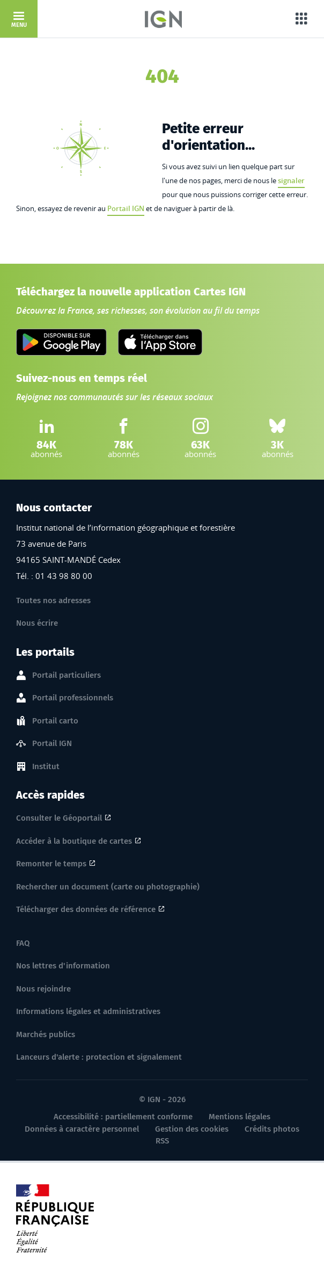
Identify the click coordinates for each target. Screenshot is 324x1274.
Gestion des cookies (192, 1129)
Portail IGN (125, 208)
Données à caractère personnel (82, 1129)
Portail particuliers (66, 675)
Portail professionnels (72, 698)
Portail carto (55, 721)
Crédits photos (272, 1129)
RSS (162, 1141)
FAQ (23, 943)
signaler (291, 180)
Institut (46, 767)
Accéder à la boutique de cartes (74, 841)
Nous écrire (37, 623)
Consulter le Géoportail (59, 818)
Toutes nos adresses (53, 600)
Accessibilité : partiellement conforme (123, 1116)
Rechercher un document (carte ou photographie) (108, 887)
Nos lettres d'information (63, 966)
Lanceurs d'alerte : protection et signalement (99, 1057)
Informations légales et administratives (88, 1011)
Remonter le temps (51, 863)
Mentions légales (239, 1116)
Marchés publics (45, 1034)
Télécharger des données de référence (86, 909)
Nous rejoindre (43, 989)
